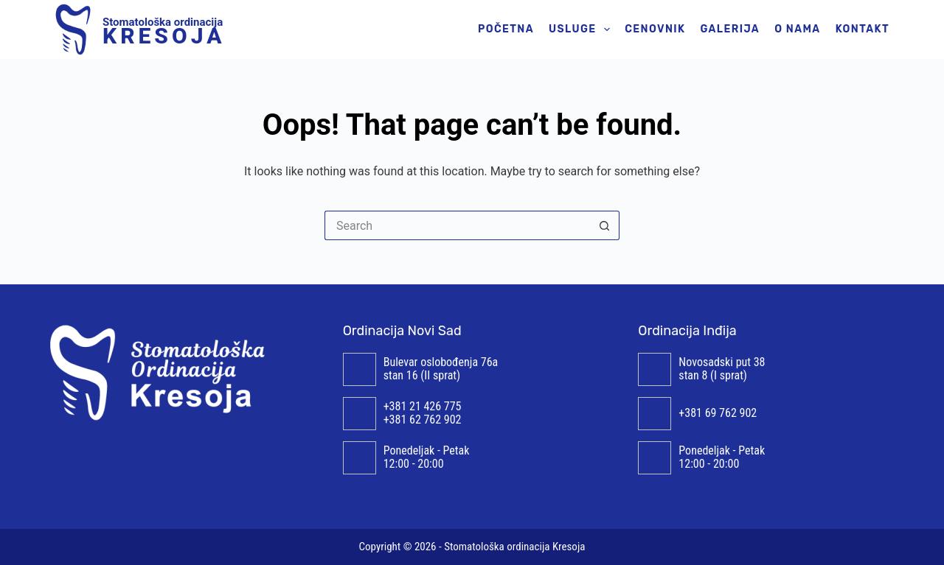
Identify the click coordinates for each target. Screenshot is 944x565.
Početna (506, 29)
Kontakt (862, 29)
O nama (797, 29)
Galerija (730, 29)
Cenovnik (655, 29)
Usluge (582, 29)
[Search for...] (457, 225)
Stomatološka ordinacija (164, 29)
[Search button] (605, 225)
